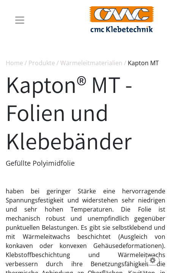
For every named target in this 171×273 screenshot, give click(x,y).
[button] (152, 261)
